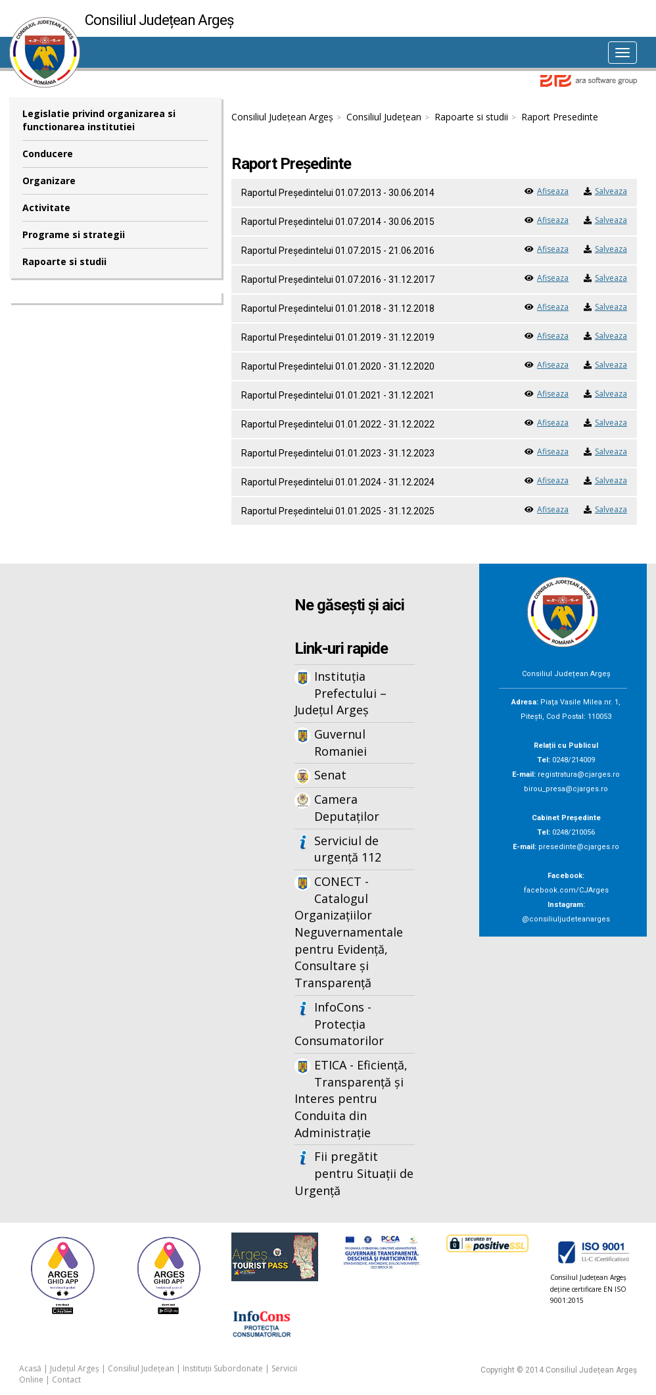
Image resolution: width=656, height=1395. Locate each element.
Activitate (46, 207)
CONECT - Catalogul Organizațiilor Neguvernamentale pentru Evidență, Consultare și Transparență (348, 932)
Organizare (49, 180)
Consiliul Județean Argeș (282, 116)
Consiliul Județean (383, 116)
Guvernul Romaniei (340, 742)
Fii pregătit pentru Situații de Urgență (353, 1173)
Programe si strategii (73, 234)
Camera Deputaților (346, 807)
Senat (330, 775)
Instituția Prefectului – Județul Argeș (340, 693)
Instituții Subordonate (223, 1368)
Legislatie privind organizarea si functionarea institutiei (99, 120)
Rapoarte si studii (64, 261)
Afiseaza (553, 191)
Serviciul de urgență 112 (347, 849)
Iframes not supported (115, 780)
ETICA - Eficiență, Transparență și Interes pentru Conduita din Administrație (351, 1098)
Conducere (47, 153)
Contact (66, 1379)
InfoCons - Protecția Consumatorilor (339, 1023)
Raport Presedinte (559, 116)
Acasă (30, 1368)
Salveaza (611, 191)
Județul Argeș (74, 1368)
